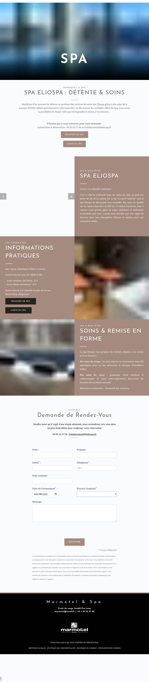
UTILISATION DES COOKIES (110, 655)
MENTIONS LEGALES (36, 655)
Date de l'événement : (44, 494)
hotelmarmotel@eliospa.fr (98, 128)
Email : (36, 468)
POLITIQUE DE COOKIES (87, 655)
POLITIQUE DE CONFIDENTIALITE (61, 655)
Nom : (35, 455)
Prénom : (82, 455)
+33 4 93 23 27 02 (86, 618)
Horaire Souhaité (87, 494)
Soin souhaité (39, 481)
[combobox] (80, 473)
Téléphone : (83, 468)
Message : (37, 507)
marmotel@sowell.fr (64, 618)
